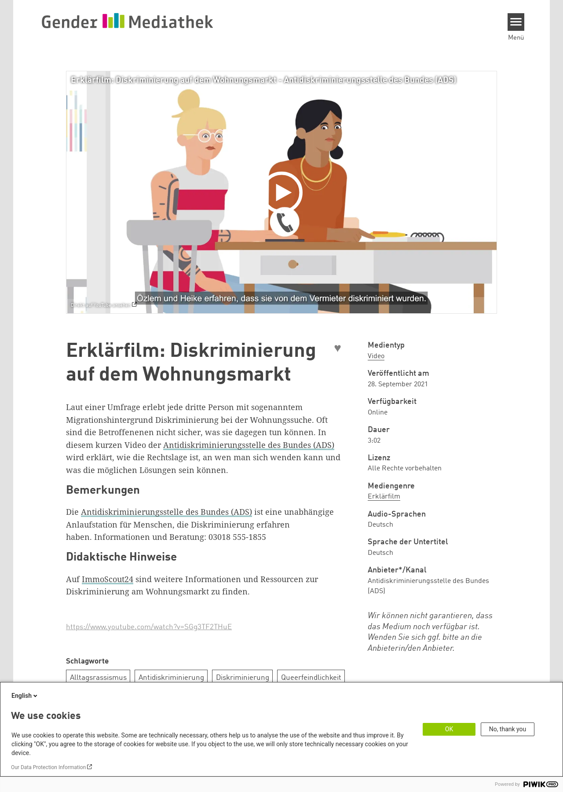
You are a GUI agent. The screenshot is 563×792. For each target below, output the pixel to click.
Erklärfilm (384, 496)
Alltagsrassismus (98, 678)
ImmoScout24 (107, 579)
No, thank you (507, 729)
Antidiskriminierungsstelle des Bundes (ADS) (248, 445)
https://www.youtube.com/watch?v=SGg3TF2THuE (149, 627)
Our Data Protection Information (48, 767)
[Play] (284, 192)
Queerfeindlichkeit (311, 678)
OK (449, 729)
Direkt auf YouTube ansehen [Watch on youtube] (101, 305)
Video (376, 356)
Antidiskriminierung (171, 678)
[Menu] (516, 22)
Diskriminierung (242, 678)
